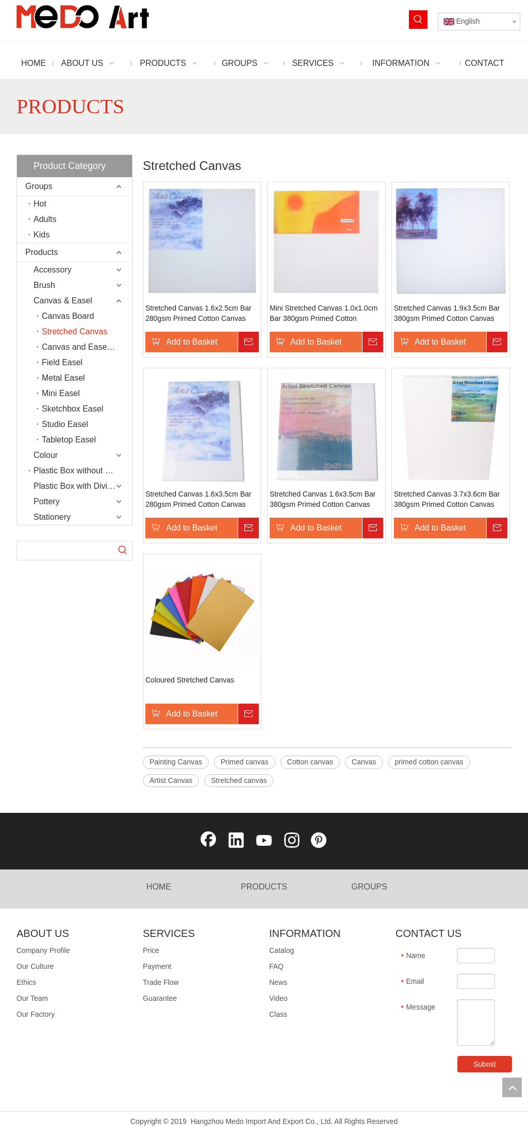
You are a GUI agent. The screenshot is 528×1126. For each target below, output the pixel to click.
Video (278, 998)
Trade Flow (161, 982)
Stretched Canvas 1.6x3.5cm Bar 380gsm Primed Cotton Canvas (322, 499)
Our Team (32, 998)
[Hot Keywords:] (418, 19)
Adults (45, 219)
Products (41, 252)
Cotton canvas (310, 762)
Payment (157, 966)
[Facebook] (208, 841)
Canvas (364, 762)
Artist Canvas (171, 780)
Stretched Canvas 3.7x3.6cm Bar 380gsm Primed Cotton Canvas (447, 499)
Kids (42, 234)
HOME (158, 886)
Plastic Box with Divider (76, 486)
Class (278, 1014)
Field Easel (62, 362)
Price (151, 950)
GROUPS (369, 886)
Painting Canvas (176, 762)
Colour (46, 455)
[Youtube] (264, 841)
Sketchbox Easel (72, 408)
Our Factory (35, 1014)
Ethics (26, 982)
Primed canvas (245, 762)
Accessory (53, 269)
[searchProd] (65, 550)
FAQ (276, 966)
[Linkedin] (236, 841)
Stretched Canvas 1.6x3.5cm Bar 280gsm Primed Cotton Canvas (198, 499)
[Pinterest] (319, 841)
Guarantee (160, 998)
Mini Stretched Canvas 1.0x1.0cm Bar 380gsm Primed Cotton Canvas (323, 313)
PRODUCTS (264, 886)
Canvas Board (68, 316)
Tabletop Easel (69, 439)
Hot (40, 203)
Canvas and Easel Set (82, 347)
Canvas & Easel (63, 300)
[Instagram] (291, 841)
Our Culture (35, 966)
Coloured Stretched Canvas (189, 680)
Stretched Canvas (74, 331)
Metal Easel (63, 377)
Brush (44, 285)
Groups (38, 186)
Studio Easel (65, 424)
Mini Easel (61, 393)
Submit (476, 1064)
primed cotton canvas (429, 762)
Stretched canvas (239, 780)
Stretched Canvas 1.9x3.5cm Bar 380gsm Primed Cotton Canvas (447, 313)
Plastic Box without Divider (82, 470)
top (512, 1087)
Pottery (47, 501)
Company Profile (43, 950)
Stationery (52, 517)
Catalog (281, 950)
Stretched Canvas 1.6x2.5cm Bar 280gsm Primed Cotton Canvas (198, 313)
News (278, 982)
